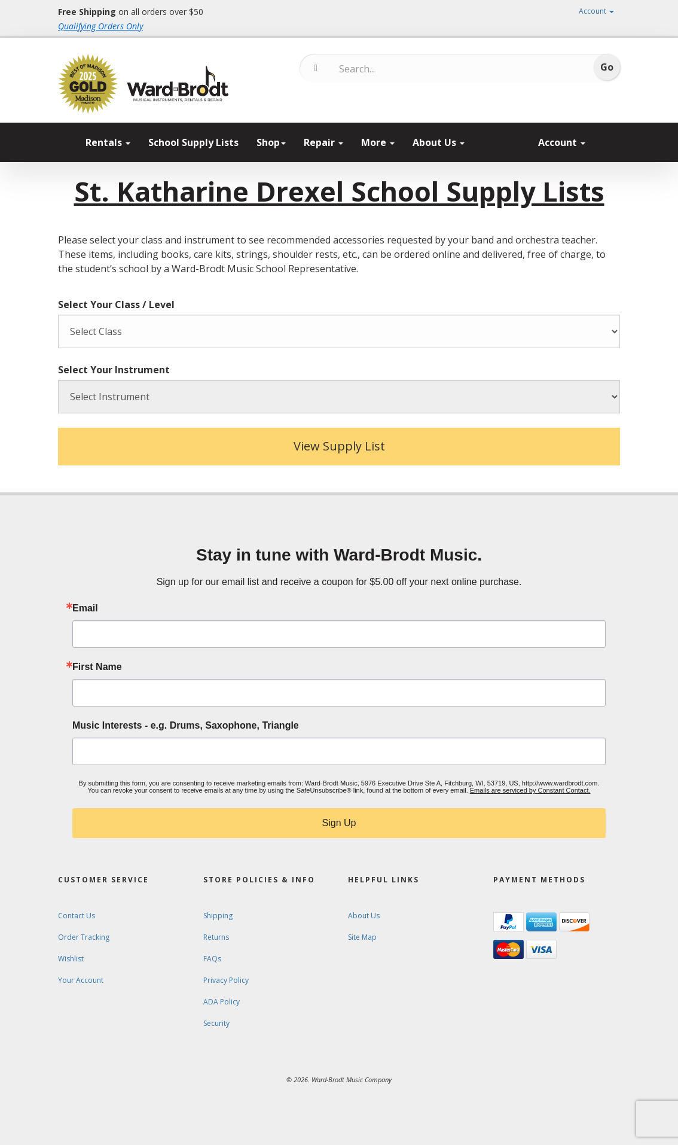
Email (85, 608)
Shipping (218, 915)
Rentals (107, 142)
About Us (439, 142)
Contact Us (76, 915)
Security (216, 1023)
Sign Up (339, 823)
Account (596, 11)
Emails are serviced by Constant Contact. (530, 790)
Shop (271, 142)
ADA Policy (221, 1002)
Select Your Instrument (114, 369)
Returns (216, 937)
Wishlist (71, 959)
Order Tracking (83, 937)
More (378, 142)
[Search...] (389, 69)
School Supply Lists (193, 142)
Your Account (80, 980)
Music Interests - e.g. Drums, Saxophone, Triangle (185, 725)
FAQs (212, 959)
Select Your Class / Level (116, 304)
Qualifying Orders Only (100, 26)
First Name (97, 667)
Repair (323, 142)
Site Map (362, 937)
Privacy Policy (226, 980)
